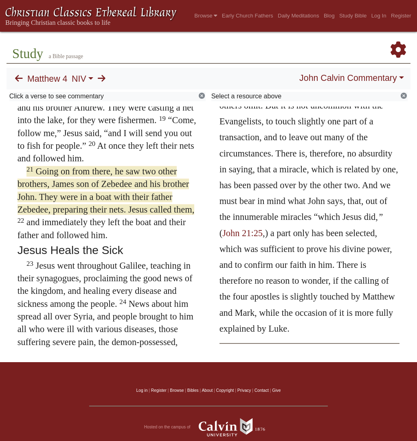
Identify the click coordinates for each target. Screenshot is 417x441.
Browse (205, 16)
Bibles (193, 390)
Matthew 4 (47, 79)
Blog (329, 16)
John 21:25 (242, 233)
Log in (142, 390)
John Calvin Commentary (348, 78)
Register (401, 16)
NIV (79, 79)
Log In (378, 16)
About (207, 390)
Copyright (225, 390)
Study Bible (353, 16)
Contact (262, 390)
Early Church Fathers (247, 16)
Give (276, 390)
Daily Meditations (298, 16)
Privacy (244, 390)
